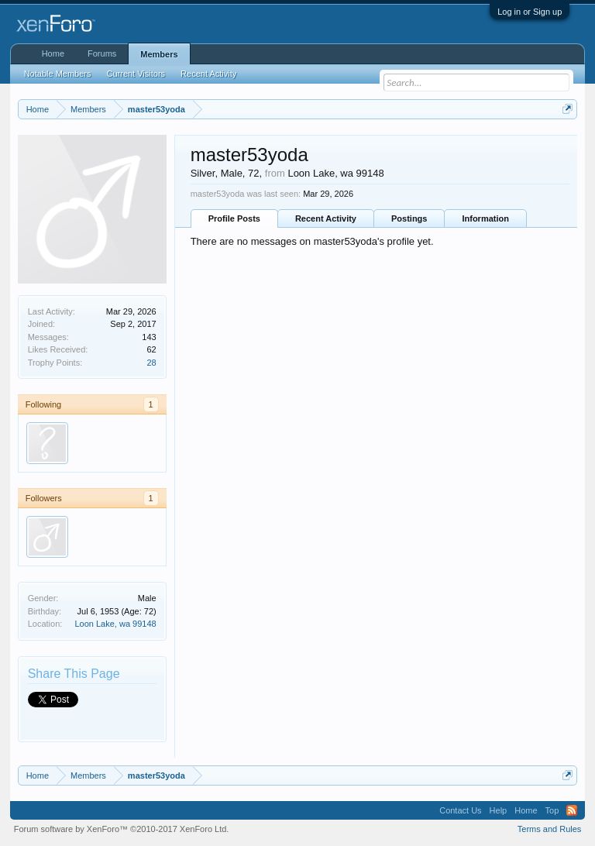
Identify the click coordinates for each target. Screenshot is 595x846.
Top (552, 810)
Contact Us (460, 810)
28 (151, 362)
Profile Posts (234, 218)
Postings (409, 218)
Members (158, 54)
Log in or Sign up (529, 11)
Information (485, 218)
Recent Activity (325, 218)
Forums (102, 53)
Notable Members (57, 73)
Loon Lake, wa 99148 (115, 623)
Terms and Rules (550, 829)
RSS (571, 810)
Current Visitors (136, 73)
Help (498, 810)
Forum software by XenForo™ (121, 829)
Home (53, 53)
